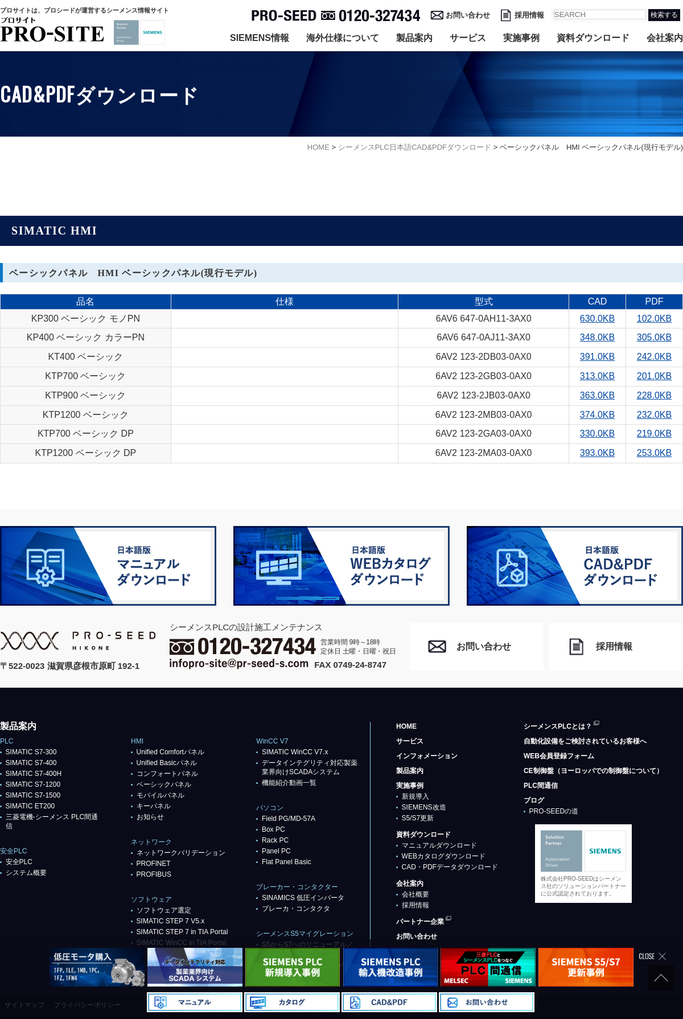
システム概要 (26, 873)
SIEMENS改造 (424, 807)
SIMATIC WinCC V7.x (295, 752)
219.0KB (654, 433)
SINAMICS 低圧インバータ (303, 898)
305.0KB (654, 337)
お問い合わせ (468, 15)
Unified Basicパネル (167, 763)
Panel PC (276, 851)
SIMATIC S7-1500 (33, 795)
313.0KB (597, 376)
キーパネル (154, 806)
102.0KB (654, 318)
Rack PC (275, 840)
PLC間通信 (541, 786)
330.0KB (597, 433)
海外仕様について (342, 38)
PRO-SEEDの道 (554, 811)
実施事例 (521, 38)
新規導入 (415, 796)
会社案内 (665, 38)
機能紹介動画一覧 (289, 783)
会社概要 (415, 894)
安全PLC (19, 862)
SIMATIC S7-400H (33, 774)
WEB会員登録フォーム (559, 756)
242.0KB (654, 356)
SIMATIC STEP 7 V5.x (171, 921)
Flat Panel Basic (286, 862)
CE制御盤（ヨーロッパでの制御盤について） (593, 771)
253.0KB (654, 453)
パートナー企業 (420, 922)
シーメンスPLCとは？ (558, 726)
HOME (406, 726)
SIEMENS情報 (259, 38)
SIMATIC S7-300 (31, 752)
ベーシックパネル (164, 784)
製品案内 (414, 38)
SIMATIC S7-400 (31, 763)
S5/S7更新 (418, 818)
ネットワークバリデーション (181, 853)
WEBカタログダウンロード (443, 856)
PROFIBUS (154, 874)
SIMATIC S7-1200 (33, 784)
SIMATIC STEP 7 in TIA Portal (182, 932)
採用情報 (529, 15)
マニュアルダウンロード (439, 845)
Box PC (273, 829)
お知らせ (150, 817)
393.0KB (597, 453)
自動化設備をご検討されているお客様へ (585, 741)
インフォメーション (427, 756)
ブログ (534, 800)
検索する (664, 15)
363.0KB (597, 395)
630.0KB (597, 318)
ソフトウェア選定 (164, 910)
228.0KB (654, 395)
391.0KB (597, 356)
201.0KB (654, 376)
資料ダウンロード (593, 38)
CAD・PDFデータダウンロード (450, 867)
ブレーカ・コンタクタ (296, 909)
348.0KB (597, 337)
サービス (468, 38)
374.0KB (597, 415)
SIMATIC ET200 (30, 806)
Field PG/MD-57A (288, 819)
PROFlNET (154, 864)
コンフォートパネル (167, 774)
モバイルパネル (160, 795)
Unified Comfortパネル (170, 752)
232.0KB (654, 415)
